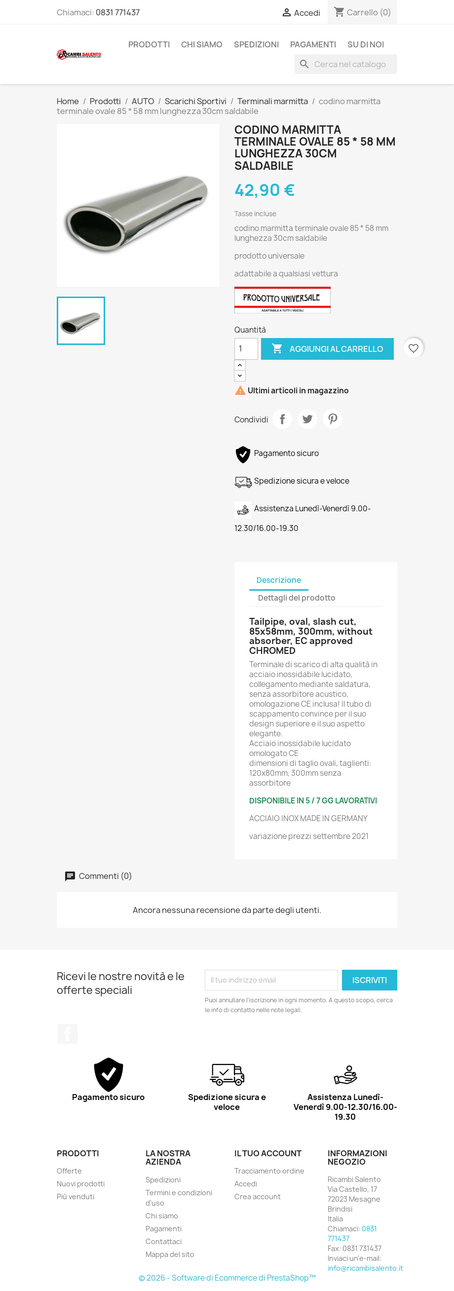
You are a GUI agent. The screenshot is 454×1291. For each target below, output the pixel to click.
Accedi (245, 1183)
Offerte (69, 1171)
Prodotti (149, 44)
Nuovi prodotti (81, 1183)
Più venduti (75, 1196)
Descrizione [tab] (279, 580)
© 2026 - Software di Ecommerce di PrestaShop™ (227, 1278)
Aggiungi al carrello (327, 348)
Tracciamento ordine (269, 1171)
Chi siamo (202, 44)
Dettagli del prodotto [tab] (297, 598)
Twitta (307, 419)
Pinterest (332, 419)
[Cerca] (346, 64)
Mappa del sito (170, 1254)
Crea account (257, 1196)
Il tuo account (268, 1153)
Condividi (282, 419)
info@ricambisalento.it (365, 1268)
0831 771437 (118, 12)
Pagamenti (313, 44)
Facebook (67, 1034)
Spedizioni (256, 44)
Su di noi (365, 44)
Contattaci (164, 1241)
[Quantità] (246, 349)
